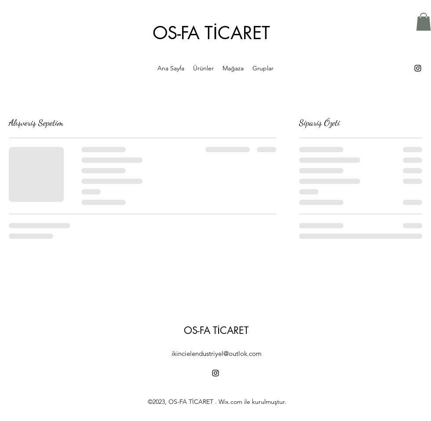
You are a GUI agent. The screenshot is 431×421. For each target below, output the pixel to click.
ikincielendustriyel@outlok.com (217, 353)
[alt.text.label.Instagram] (417, 68)
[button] (423, 22)
